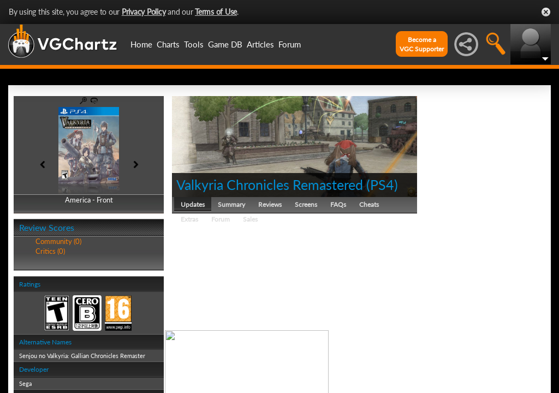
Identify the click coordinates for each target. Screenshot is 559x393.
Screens (306, 204)
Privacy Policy (144, 11)
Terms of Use (216, 11)
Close (546, 12)
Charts (168, 44)
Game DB (225, 44)
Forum (289, 44)
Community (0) (58, 241)
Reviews (270, 204)
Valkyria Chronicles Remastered (269, 184)
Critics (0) (50, 251)
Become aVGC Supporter (422, 44)
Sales (250, 219)
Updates (193, 204)
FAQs (338, 204)
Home (141, 44)
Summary (231, 204)
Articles (260, 44)
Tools (194, 44)
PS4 (382, 184)
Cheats (369, 204)
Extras (189, 219)
